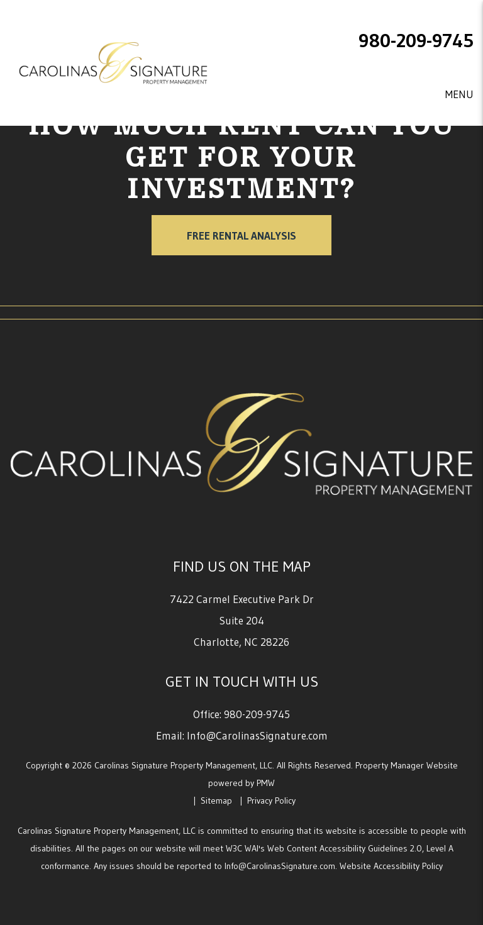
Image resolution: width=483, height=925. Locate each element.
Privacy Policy (271, 800)
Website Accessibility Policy (391, 866)
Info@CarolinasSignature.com (257, 735)
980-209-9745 (416, 40)
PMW (266, 783)
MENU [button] (459, 94)
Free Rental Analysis (241, 235)
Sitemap (216, 800)
